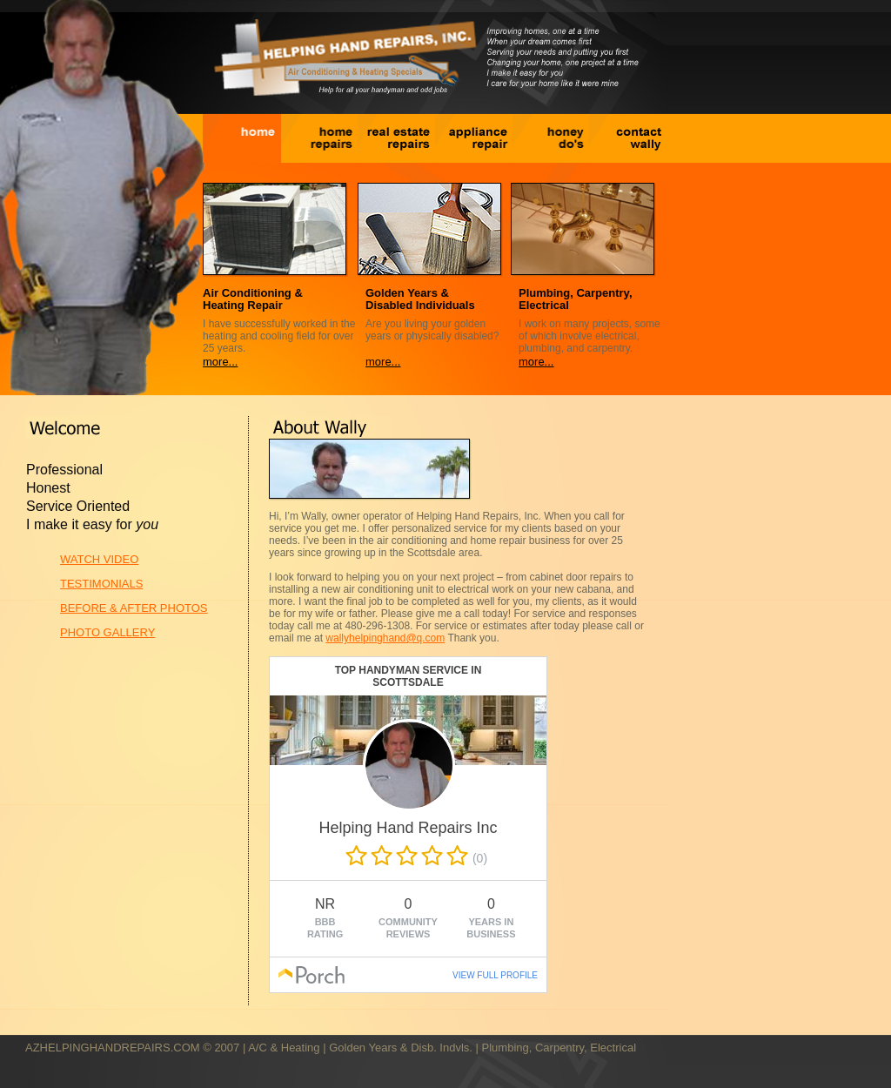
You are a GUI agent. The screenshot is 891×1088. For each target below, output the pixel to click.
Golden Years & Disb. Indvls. (400, 1047)
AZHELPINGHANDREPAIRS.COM (112, 1047)
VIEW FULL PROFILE (495, 975)
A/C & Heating (283, 1047)
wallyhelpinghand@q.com (385, 638)
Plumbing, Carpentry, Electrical (559, 1047)
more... (220, 361)
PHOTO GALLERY (107, 632)
